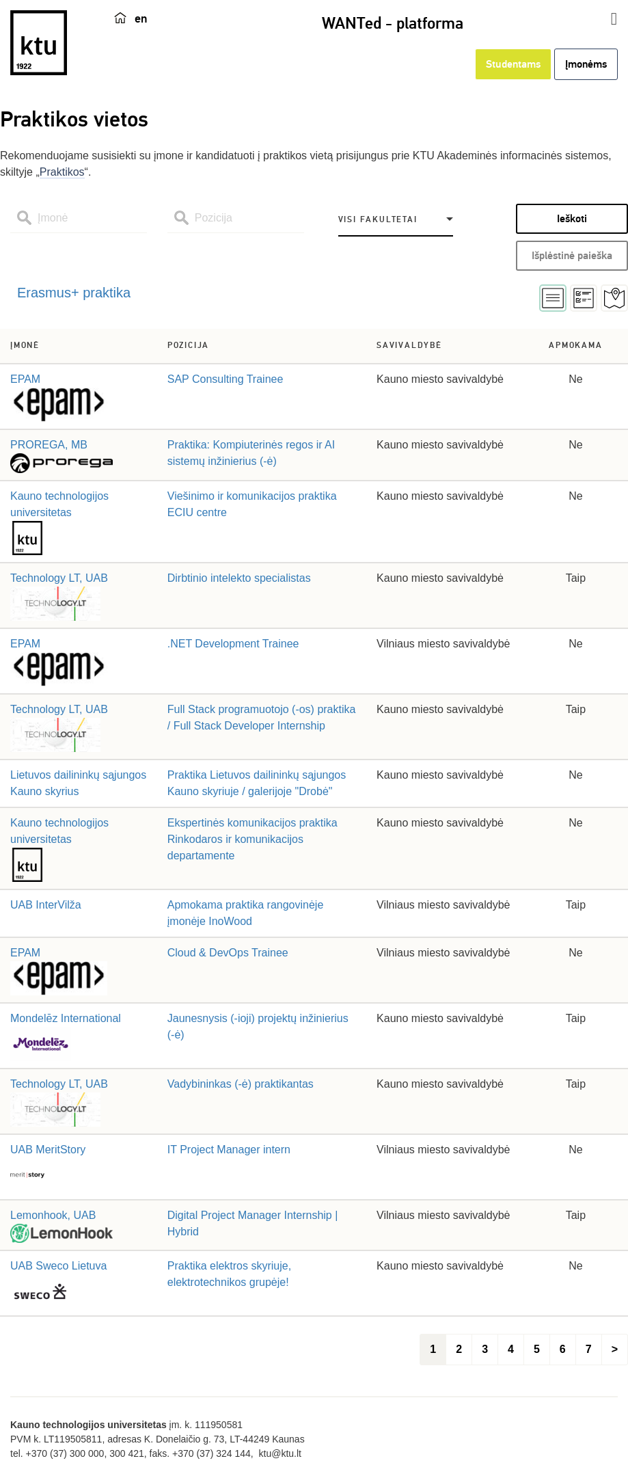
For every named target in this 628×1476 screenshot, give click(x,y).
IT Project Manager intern (228, 1149)
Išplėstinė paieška (572, 256)
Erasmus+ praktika (74, 292)
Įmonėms (586, 64)
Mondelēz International (65, 1018)
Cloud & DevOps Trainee (227, 952)
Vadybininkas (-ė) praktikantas (240, 1084)
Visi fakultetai (378, 220)
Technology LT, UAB (59, 578)
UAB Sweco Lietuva (58, 1266)
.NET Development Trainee (233, 643)
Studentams (513, 64)
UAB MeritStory (47, 1149)
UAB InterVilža (45, 905)
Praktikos (62, 172)
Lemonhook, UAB (53, 1215)
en (141, 18)
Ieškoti (572, 219)
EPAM (25, 379)
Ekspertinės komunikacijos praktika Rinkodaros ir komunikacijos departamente (252, 839)
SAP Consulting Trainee (225, 379)
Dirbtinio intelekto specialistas (239, 578)
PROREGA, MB (48, 445)
